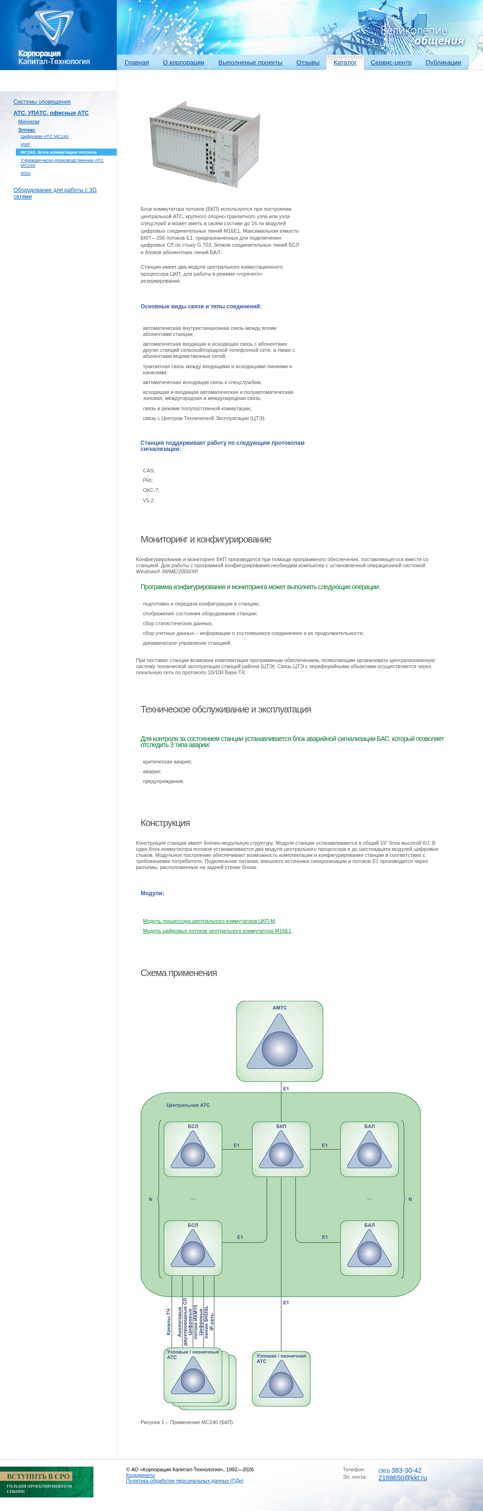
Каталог (345, 62)
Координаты (140, 1475)
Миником (28, 121)
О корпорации (184, 62)
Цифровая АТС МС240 (45, 136)
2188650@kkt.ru (402, 1478)
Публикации (443, 62)
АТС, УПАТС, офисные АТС (51, 113)
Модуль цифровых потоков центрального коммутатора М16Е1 (217, 931)
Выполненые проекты (250, 62)
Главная (137, 62)
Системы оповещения (42, 102)
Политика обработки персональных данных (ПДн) (184, 1480)
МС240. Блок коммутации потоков (59, 152)
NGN (26, 173)
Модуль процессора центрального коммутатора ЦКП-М (209, 921)
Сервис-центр (391, 62)
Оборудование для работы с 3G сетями (55, 193)
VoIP (25, 144)
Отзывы (308, 62)
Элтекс (27, 130)
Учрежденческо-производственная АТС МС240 (62, 162)
